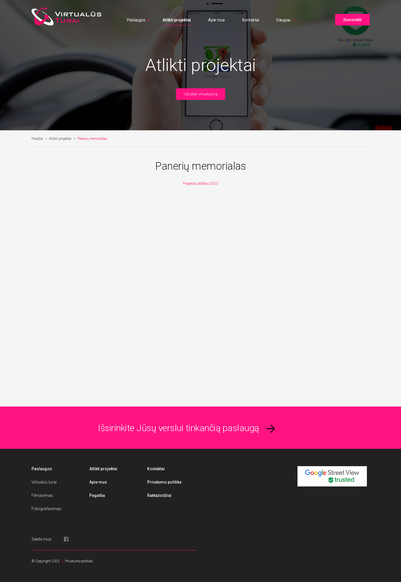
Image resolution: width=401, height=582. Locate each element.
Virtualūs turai (44, 482)
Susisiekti (352, 19)
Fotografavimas (46, 508)
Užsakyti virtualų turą (200, 94)
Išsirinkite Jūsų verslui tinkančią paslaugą (178, 427)
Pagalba (97, 495)
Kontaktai (250, 20)
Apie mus (216, 20)
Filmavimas (42, 495)
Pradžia (37, 139)
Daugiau (283, 20)
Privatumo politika (164, 482)
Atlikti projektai (176, 20)
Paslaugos (136, 20)
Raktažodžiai (159, 495)
